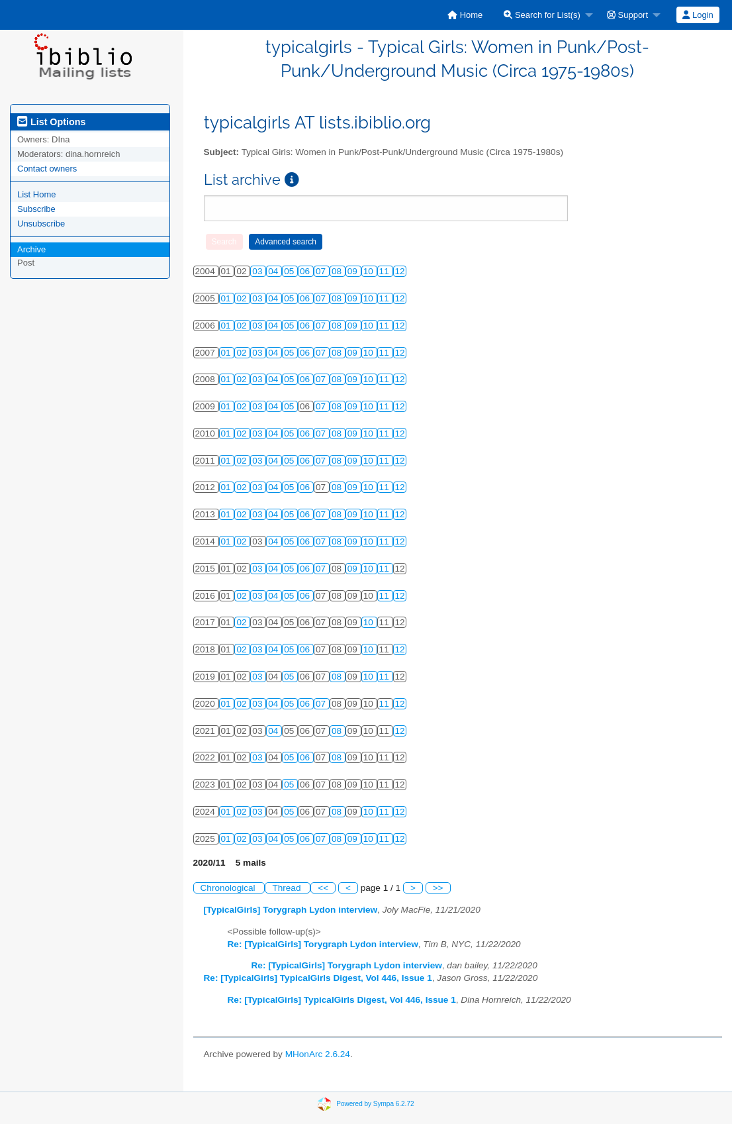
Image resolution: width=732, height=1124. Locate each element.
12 (400, 271)
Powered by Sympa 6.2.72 (375, 1103)
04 (274, 271)
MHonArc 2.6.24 (317, 1054)
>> (438, 888)
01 (227, 298)
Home (464, 15)
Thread (287, 888)
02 (242, 298)
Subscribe (36, 209)
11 (385, 271)
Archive (31, 249)
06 (306, 271)
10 (369, 271)
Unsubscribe (41, 224)
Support (627, 15)
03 (258, 271)
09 (353, 271)
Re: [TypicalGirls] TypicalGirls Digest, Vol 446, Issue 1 (318, 978)
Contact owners (47, 169)
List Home (36, 194)
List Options (51, 122)
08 (338, 271)
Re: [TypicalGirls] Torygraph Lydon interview (323, 944)
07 (322, 271)
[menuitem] (465, 15)
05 (290, 271)
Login (697, 15)
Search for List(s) (542, 15)
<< (323, 888)
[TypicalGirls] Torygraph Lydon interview (291, 910)
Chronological (229, 888)
